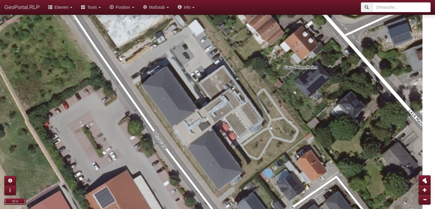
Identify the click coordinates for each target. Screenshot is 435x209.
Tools (91, 7)
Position (122, 7)
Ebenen (60, 7)
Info (186, 7)
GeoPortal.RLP (22, 7)
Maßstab (156, 7)
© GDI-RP (12, 21)
